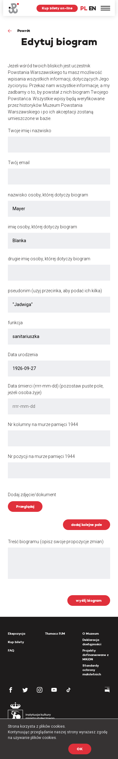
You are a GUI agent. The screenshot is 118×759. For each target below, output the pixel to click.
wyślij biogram (89, 600)
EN (92, 8)
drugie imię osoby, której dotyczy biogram (49, 258)
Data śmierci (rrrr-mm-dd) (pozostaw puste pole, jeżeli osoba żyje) (56, 389)
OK (80, 748)
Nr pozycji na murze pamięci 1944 (41, 456)
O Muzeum (90, 634)
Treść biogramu (56, 541)
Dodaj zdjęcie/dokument (32, 494)
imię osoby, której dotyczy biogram (42, 226)
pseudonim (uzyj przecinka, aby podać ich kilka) (55, 290)
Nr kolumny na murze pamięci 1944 (43, 424)
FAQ (11, 650)
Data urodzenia (23, 354)
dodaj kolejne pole (86, 524)
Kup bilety (16, 642)
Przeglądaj (25, 506)
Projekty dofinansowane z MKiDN (95, 654)
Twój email (19, 162)
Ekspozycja (16, 634)
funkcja (15, 322)
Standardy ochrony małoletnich (91, 669)
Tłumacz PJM (55, 634)
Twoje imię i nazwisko (29, 130)
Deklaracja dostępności (91, 642)
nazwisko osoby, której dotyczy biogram (48, 194)
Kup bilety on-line (57, 8)
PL (83, 8)
